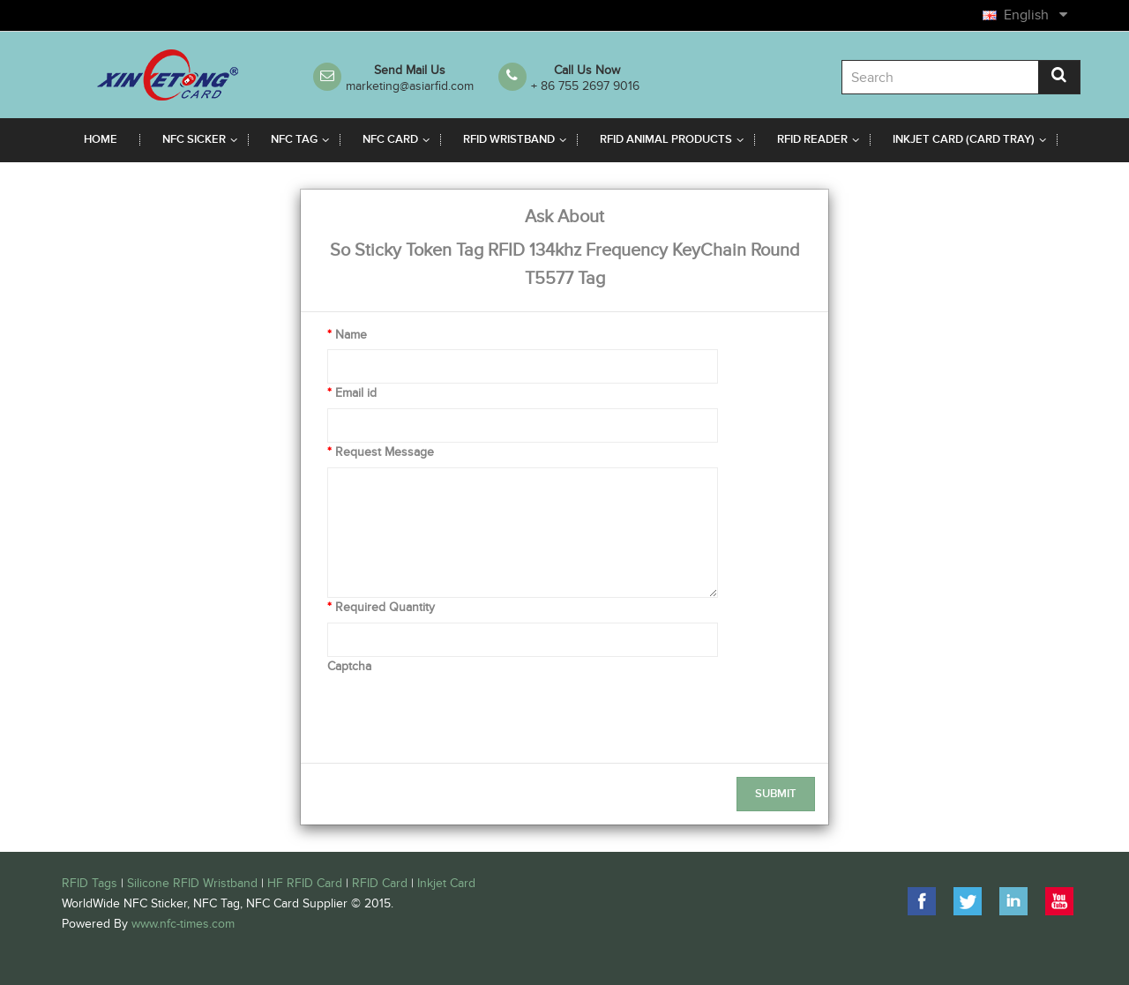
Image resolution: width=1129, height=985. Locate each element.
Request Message (384, 451)
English (1033, 15)
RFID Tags (89, 883)
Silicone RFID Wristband (192, 883)
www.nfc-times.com (183, 923)
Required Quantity (385, 607)
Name (351, 334)
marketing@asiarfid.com (410, 85)
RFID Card (379, 883)
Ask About (564, 217)
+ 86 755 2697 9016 (585, 85)
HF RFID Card (304, 883)
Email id (356, 392)
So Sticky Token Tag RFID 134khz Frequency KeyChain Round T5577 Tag (565, 265)
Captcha (349, 666)
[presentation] (461, 715)
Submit (775, 794)
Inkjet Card (446, 883)
